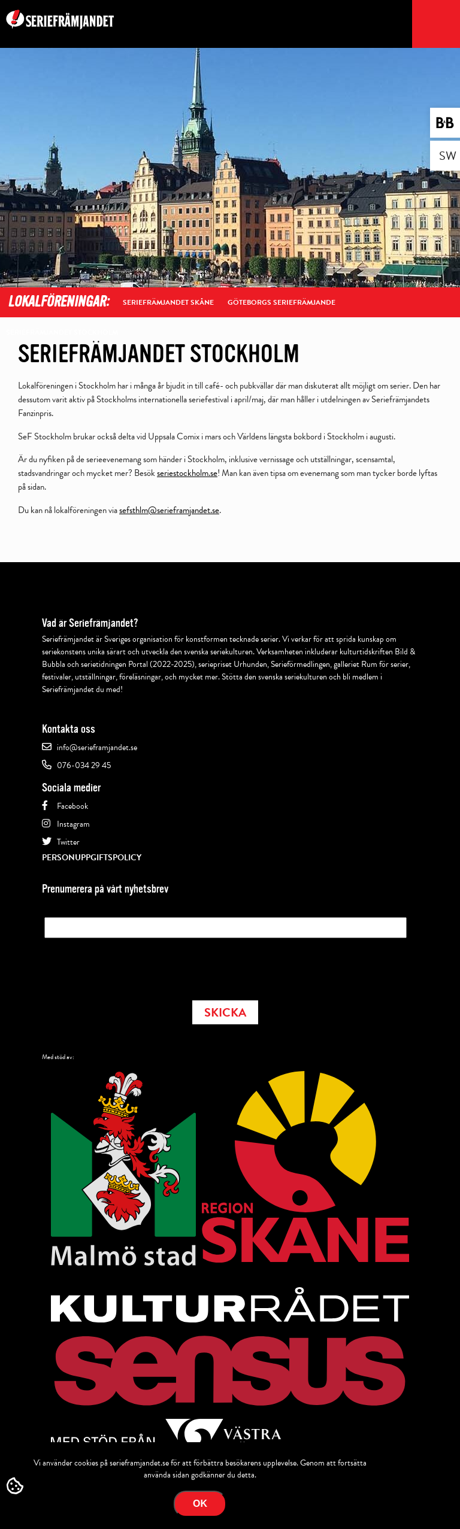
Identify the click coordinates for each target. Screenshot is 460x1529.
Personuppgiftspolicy (91, 857)
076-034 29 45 (84, 765)
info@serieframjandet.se (97, 747)
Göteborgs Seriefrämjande (281, 302)
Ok (200, 1503)
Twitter (68, 842)
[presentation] (135, 965)
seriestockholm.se (187, 473)
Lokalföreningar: (58, 302)
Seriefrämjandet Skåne (168, 302)
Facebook (72, 806)
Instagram (73, 824)
